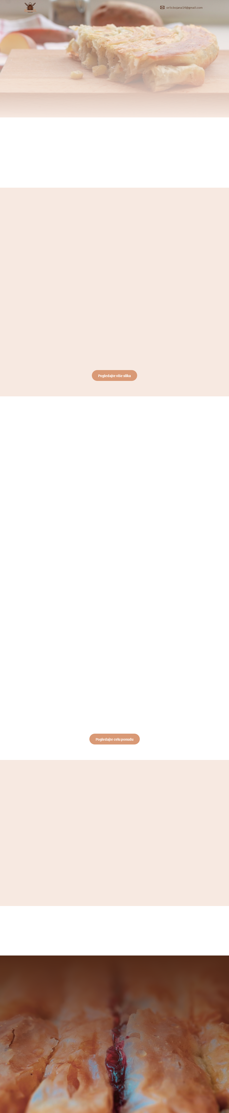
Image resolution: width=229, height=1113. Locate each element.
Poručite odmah (43, 94)
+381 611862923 (100, 1000)
